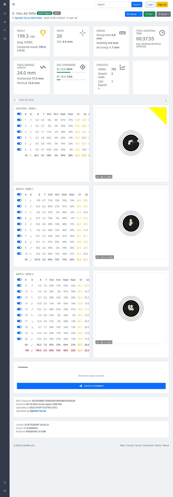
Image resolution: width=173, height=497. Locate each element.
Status (158, 493)
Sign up (162, 4)
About (166, 493)
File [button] (148, 14)
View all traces (26, 99)
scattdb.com (28, 493)
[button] (166, 100)
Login (150, 4)
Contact (130, 493)
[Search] (114, 4)
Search (136, 4)
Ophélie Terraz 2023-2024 (27, 17)
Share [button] (162, 14)
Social (138, 493)
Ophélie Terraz (38, 458)
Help (122, 493)
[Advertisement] (151, 74)
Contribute (148, 493)
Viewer (132, 14)
